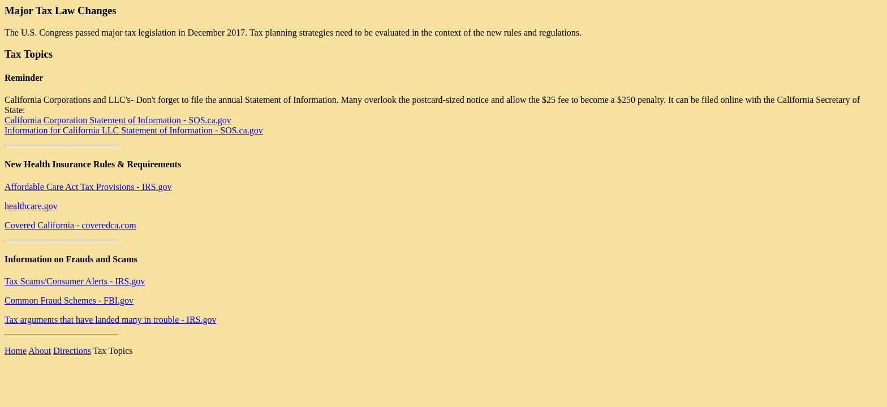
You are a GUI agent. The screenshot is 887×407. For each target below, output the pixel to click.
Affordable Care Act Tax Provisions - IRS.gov (88, 187)
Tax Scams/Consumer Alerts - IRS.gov (75, 281)
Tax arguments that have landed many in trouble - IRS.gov (111, 319)
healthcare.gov (31, 206)
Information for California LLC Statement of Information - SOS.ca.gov (134, 130)
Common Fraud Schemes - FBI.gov (69, 300)
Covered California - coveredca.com (70, 225)
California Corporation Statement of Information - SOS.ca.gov (118, 120)
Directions (72, 351)
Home (16, 351)
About (39, 351)
